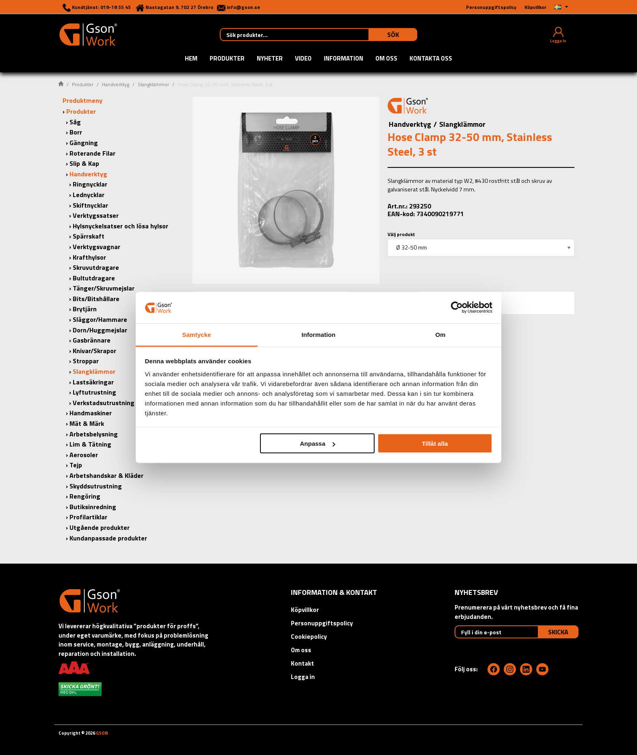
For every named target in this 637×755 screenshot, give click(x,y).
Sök (393, 34)
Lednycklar (88, 195)
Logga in (303, 676)
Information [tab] (318, 334)
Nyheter (270, 59)
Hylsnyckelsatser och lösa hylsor (120, 226)
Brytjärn (85, 309)
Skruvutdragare (96, 267)
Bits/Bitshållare (96, 299)
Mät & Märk (86, 423)
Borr (75, 132)
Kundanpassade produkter (108, 538)
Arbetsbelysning (93, 434)
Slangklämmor (153, 84)
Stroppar (86, 361)
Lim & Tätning (90, 444)
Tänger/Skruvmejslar (103, 288)
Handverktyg (115, 84)
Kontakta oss (431, 59)
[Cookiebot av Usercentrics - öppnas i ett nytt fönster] (456, 308)
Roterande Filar (92, 153)
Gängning (83, 143)
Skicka (558, 632)
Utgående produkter (99, 527)
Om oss (386, 59)
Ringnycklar (90, 184)
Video (303, 59)
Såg (75, 122)
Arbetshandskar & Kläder (106, 475)
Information (343, 59)
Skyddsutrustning (95, 486)
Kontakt (302, 663)
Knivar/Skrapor (94, 351)
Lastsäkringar (93, 382)
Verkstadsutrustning (103, 403)
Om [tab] (440, 334)
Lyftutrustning (94, 392)
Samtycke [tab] (196, 334)
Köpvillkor (305, 609)
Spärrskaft (88, 236)
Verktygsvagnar (96, 247)
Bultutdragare (94, 278)
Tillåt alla (435, 443)
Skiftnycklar (90, 205)
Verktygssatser (96, 215)
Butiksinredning (92, 507)
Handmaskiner (90, 413)
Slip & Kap (84, 163)
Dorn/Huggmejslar (100, 330)
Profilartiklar (88, 517)
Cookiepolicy (309, 636)
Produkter (227, 59)
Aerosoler (83, 455)
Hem (191, 59)
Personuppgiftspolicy (322, 623)
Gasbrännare (91, 340)
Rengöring (84, 496)
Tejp (75, 465)
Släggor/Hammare (100, 319)
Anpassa (317, 443)
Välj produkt (401, 234)
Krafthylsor (89, 257)
